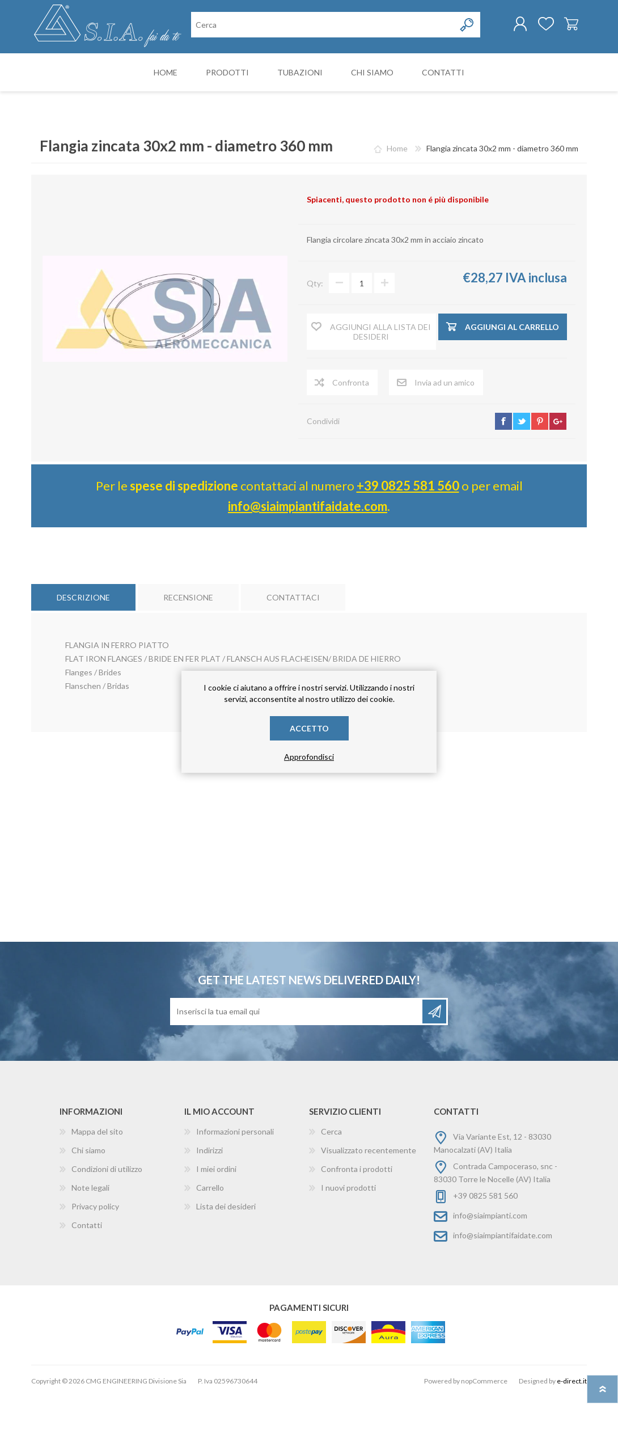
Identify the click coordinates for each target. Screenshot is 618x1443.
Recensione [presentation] (188, 644)
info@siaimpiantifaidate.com (307, 552)
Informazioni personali (235, 1178)
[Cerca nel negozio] (250, 73)
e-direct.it (572, 1427)
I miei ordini (216, 1215)
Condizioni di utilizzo (106, 1215)
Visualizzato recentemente (368, 1196)
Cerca (331, 1178)
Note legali (90, 1234)
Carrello (560, 27)
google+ (557, 467)
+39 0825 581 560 (408, 532)
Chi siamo (88, 1196)
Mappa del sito (97, 1178)
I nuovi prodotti (348, 1234)
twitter (521, 467)
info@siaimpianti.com (490, 1262)
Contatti (86, 1271)
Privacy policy (95, 1253)
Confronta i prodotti (356, 1215)
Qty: (315, 330)
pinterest (539, 467)
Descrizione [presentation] (83, 644)
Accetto (309, 728)
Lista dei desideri (226, 1253)
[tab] (83, 643)
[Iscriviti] (297, 1058)
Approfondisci (309, 756)
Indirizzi (209, 1196)
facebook (503, 467)
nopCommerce (484, 1427)
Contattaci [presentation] (293, 644)
